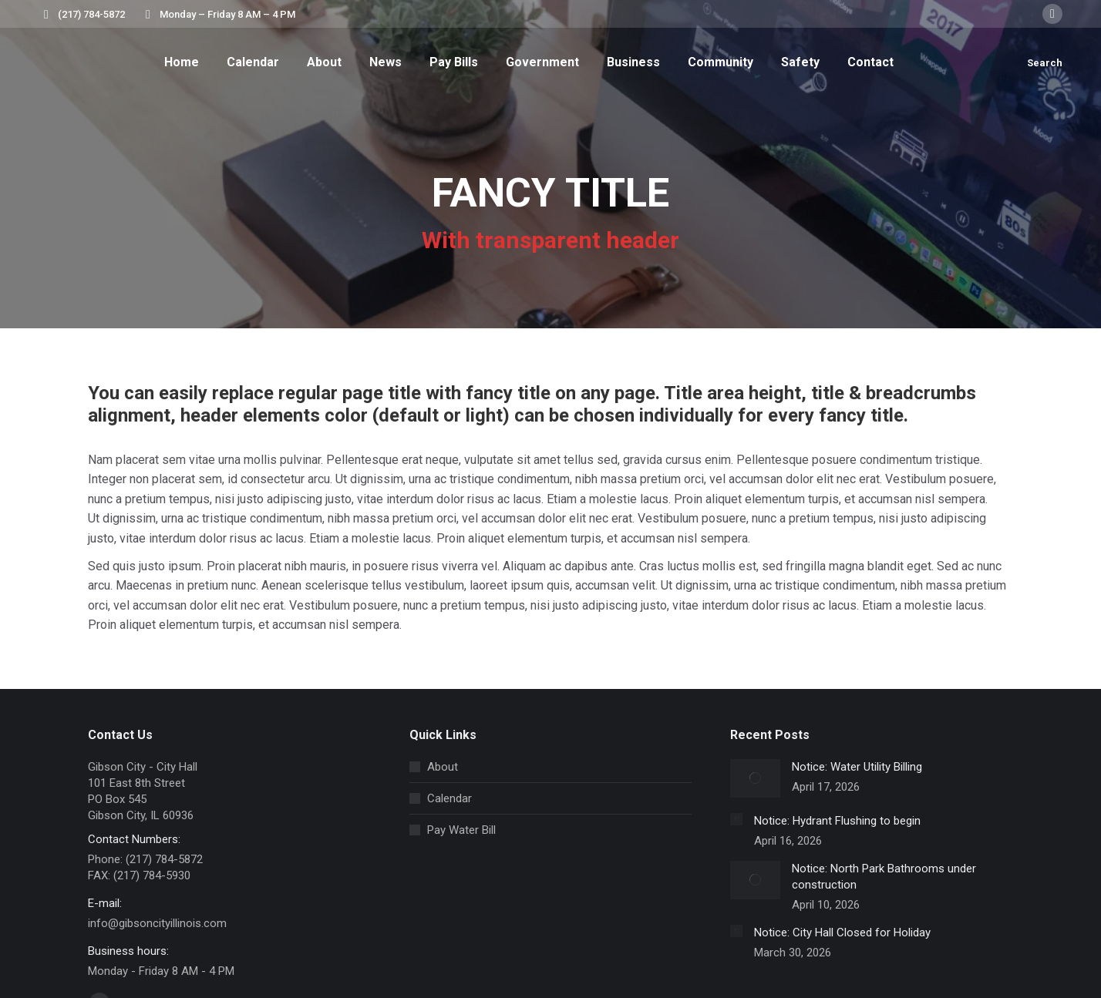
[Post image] (755, 778)
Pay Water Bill (461, 830)
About (442, 767)
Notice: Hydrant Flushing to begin (837, 821)
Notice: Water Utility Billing (857, 767)
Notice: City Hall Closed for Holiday (842, 932)
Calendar (449, 798)
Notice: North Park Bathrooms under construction (884, 877)
